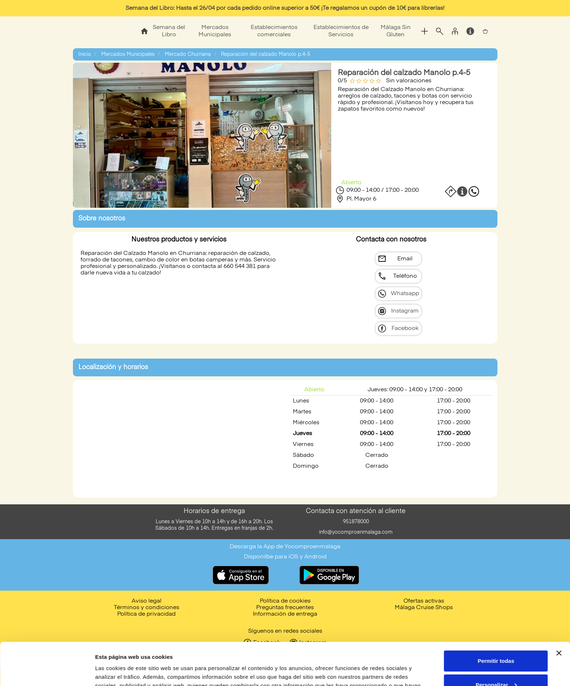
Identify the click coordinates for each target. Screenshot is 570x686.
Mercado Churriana (188, 54)
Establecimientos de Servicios (341, 31)
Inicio (84, 54)
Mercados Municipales (214, 31)
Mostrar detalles (116, 672)
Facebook (405, 328)
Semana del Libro (169, 31)
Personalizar (496, 642)
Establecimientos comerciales (274, 31)
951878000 (356, 521)
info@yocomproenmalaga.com (356, 532)
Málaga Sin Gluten (396, 31)
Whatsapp (405, 294)
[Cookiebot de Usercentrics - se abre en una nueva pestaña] (47, 671)
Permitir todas (495, 618)
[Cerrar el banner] (558, 610)
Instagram (405, 311)
